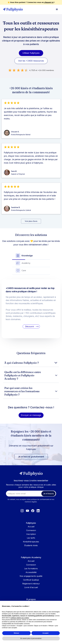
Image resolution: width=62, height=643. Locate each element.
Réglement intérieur (31, 583)
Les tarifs (31, 538)
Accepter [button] (46, 633)
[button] (56, 9)
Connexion (31, 530)
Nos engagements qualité (31, 576)
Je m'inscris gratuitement (31, 456)
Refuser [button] (16, 633)
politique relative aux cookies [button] (20, 618)
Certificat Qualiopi (31, 580)
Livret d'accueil (31, 587)
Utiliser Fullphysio (31, 53)
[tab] (31, 256)
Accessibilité (31, 572)
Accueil (31, 526)
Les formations (31, 568)
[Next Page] (31, 221)
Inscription (31, 534)
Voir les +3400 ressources (31, 61)
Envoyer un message (31, 415)
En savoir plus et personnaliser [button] (30, 638)
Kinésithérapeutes (31, 541)
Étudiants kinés (31, 545)
